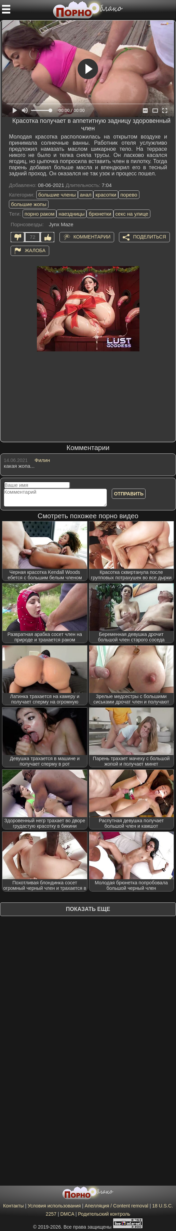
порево (128, 195)
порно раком (40, 214)
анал (86, 195)
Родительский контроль (104, 1214)
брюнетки (100, 214)
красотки (105, 195)
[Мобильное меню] (6, 9)
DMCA (67, 1214)
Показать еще (88, 909)
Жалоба (35, 250)
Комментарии (92, 237)
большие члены (57, 195)
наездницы (71, 214)
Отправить (129, 493)
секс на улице (132, 214)
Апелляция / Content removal (116, 1205)
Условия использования (54, 1205)
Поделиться (149, 237)
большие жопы (28, 204)
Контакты (13, 1205)
